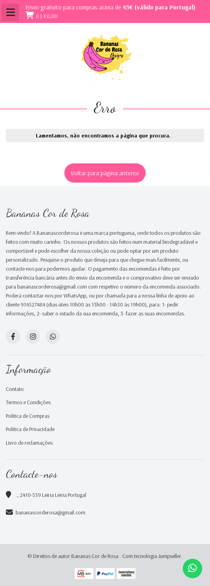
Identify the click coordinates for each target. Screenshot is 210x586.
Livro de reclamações (29, 442)
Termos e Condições (28, 402)
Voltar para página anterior (105, 173)
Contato (15, 388)
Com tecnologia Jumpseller (151, 556)
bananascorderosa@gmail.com (50, 512)
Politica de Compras (27, 415)
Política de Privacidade (30, 429)
